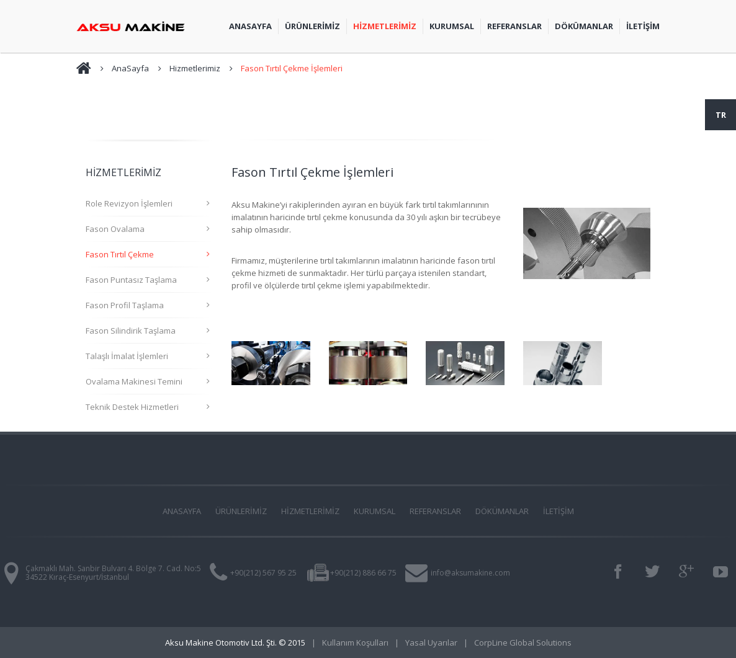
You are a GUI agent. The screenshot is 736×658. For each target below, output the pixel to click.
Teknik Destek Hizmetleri (132, 406)
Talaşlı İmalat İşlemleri (127, 356)
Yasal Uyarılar (431, 642)
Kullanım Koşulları (355, 642)
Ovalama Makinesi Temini (134, 381)
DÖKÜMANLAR (502, 511)
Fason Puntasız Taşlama (131, 279)
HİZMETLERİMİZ (310, 511)
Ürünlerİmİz (312, 26)
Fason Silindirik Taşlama (131, 330)
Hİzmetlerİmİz (384, 26)
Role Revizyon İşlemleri (129, 203)
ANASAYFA (182, 511)
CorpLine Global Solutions (523, 642)
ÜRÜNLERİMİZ (241, 511)
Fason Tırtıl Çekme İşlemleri (292, 68)
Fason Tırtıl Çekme (120, 254)
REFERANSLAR (435, 511)
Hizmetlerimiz (194, 68)
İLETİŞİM (643, 26)
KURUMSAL (374, 511)
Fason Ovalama (115, 228)
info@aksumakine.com (470, 572)
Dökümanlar (584, 26)
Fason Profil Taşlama (125, 305)
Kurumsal (451, 26)
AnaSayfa (250, 26)
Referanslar (514, 26)
